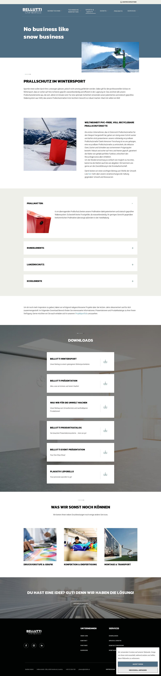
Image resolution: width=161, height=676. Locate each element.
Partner (83, 645)
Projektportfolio (81, 313)
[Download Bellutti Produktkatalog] (105, 431)
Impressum (110, 669)
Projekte (118, 11)
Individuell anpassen (138, 670)
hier (89, 174)
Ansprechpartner (128, 2)
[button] (80, 203)
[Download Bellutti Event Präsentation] (105, 453)
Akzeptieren (138, 664)
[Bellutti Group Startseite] (32, 11)
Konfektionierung (116, 645)
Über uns (84, 636)
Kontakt (83, 640)
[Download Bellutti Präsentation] (105, 384)
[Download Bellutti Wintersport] (105, 362)
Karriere (84, 650)
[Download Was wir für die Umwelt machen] (105, 408)
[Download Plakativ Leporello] (105, 475)
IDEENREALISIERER (80, 603)
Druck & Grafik (115, 640)
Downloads (113, 636)
